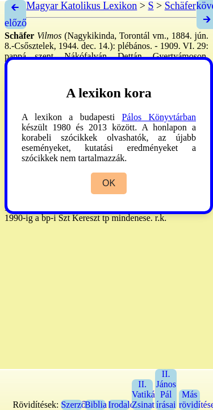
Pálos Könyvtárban (159, 117)
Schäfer (180, 5)
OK (108, 183)
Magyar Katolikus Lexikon (81, 5)
